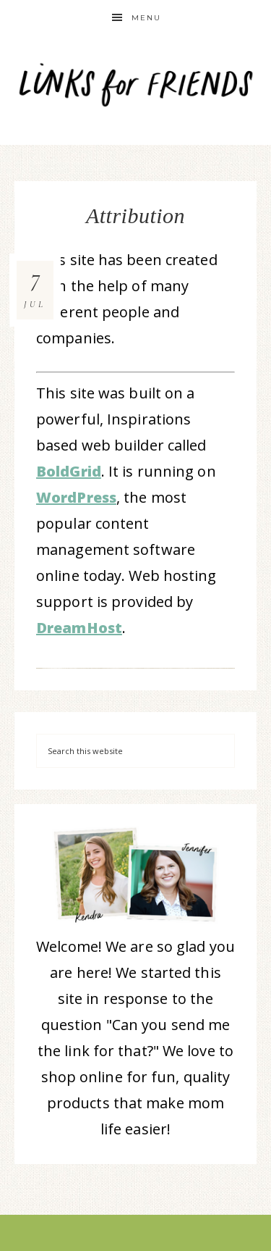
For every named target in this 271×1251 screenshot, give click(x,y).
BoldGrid (68, 471)
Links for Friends (136, 81)
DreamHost (79, 627)
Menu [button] (146, 17)
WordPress (76, 497)
